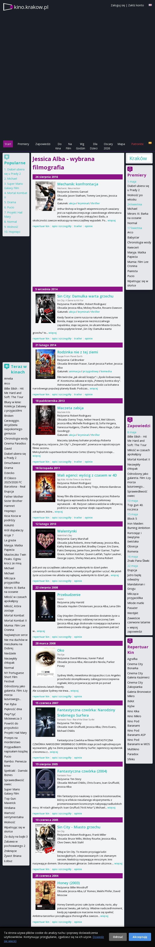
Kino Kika (133, 711)
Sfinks (131, 759)
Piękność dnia (13, 709)
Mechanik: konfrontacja (77, 184)
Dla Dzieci (94, 146)
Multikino (133, 749)
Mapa (121, 144)
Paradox (132, 754)
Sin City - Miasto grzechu (78, 827)
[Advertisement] (77, 112)
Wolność (12, 227)
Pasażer (132, 608)
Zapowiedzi (42, 144)
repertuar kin (41, 226)
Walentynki (67, 531)
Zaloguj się (118, 5)
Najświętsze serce (16, 635)
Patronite (137, 144)
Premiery (23, 144)
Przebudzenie (69, 594)
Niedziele (10, 653)
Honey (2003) (68, 882)
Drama (11, 202)
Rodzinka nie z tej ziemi (77, 352)
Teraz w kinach (19, 369)
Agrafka (132, 659)
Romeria (132, 551)
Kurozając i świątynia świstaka (134, 537)
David (8, 448)
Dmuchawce (12, 463)
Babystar (133, 237)
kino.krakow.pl (31, 6)
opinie (89, 226)
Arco (130, 232)
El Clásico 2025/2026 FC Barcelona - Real (14, 482)
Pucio (130, 276)
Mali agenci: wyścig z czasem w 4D (87, 475)
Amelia (8, 378)
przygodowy (91, 371)
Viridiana (9, 808)
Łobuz (8, 861)
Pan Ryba (10, 704)
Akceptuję (140, 937)
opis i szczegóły (61, 226)
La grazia (10, 540)
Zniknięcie (10, 851)
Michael (132, 209)
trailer (78, 226)
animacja (75, 371)
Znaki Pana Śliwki (138, 561)
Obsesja (132, 546)
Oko (60, 650)
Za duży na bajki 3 (16, 836)
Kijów (130, 706)
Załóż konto (136, 5)
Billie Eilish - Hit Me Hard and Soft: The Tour (137, 441)
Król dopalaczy (13, 530)
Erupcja (132, 570)
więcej (112, 220)
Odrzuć (118, 937)
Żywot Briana (12, 856)
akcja (72, 203)
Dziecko (9, 473)
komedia (106, 371)
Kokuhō (9, 525)
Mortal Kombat (14, 615)
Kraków (138, 158)
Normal (132, 223)
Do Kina (58, 146)
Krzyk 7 (8, 535)
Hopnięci (14, 232)
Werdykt (132, 613)
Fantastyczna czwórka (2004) (82, 771)
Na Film (69, 146)
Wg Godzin (80, 146)
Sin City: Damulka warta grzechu (85, 296)
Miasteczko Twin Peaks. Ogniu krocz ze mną (15, 559)
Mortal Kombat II (138, 459)
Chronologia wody (139, 242)
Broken (8, 416)
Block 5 (132, 518)
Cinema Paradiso (15, 443)
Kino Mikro (134, 716)
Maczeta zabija (70, 408)
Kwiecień (133, 247)
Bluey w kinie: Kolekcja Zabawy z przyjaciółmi (15, 406)
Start (8, 144)
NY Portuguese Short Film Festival (14, 677)
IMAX (130, 701)
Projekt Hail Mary (15, 733)
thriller (95, 203)
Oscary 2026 (108, 146)
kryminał (83, 203)
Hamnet (9, 506)
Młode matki (135, 603)
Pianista (132, 271)
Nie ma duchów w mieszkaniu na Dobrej (15, 644)
